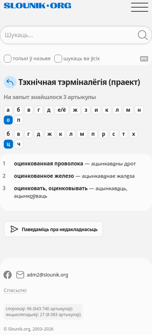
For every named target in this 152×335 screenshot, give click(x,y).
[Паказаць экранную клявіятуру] (144, 59)
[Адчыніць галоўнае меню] (140, 7)
